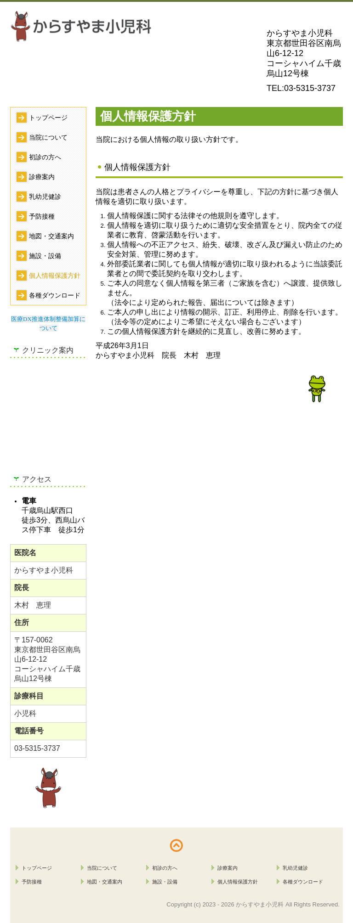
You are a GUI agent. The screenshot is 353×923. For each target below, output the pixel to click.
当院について (48, 137)
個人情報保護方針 (54, 275)
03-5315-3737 (310, 88)
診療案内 (42, 176)
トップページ (48, 117)
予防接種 (42, 216)
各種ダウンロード (54, 295)
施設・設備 (45, 255)
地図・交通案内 (51, 236)
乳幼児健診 (45, 196)
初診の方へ (45, 157)
